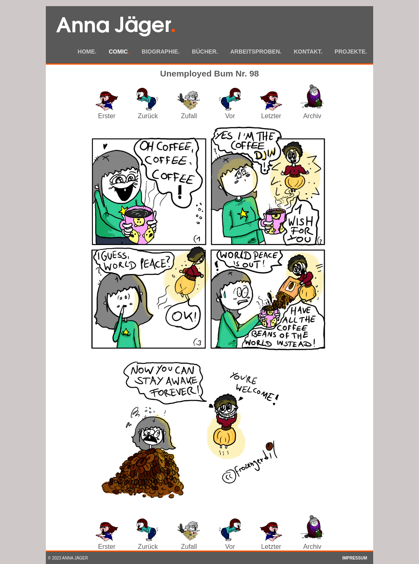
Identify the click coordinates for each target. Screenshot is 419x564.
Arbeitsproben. (256, 51)
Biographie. (161, 51)
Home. (87, 51)
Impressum (354, 558)
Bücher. (205, 51)
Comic (119, 51)
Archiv (312, 112)
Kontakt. (308, 51)
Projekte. (351, 51)
